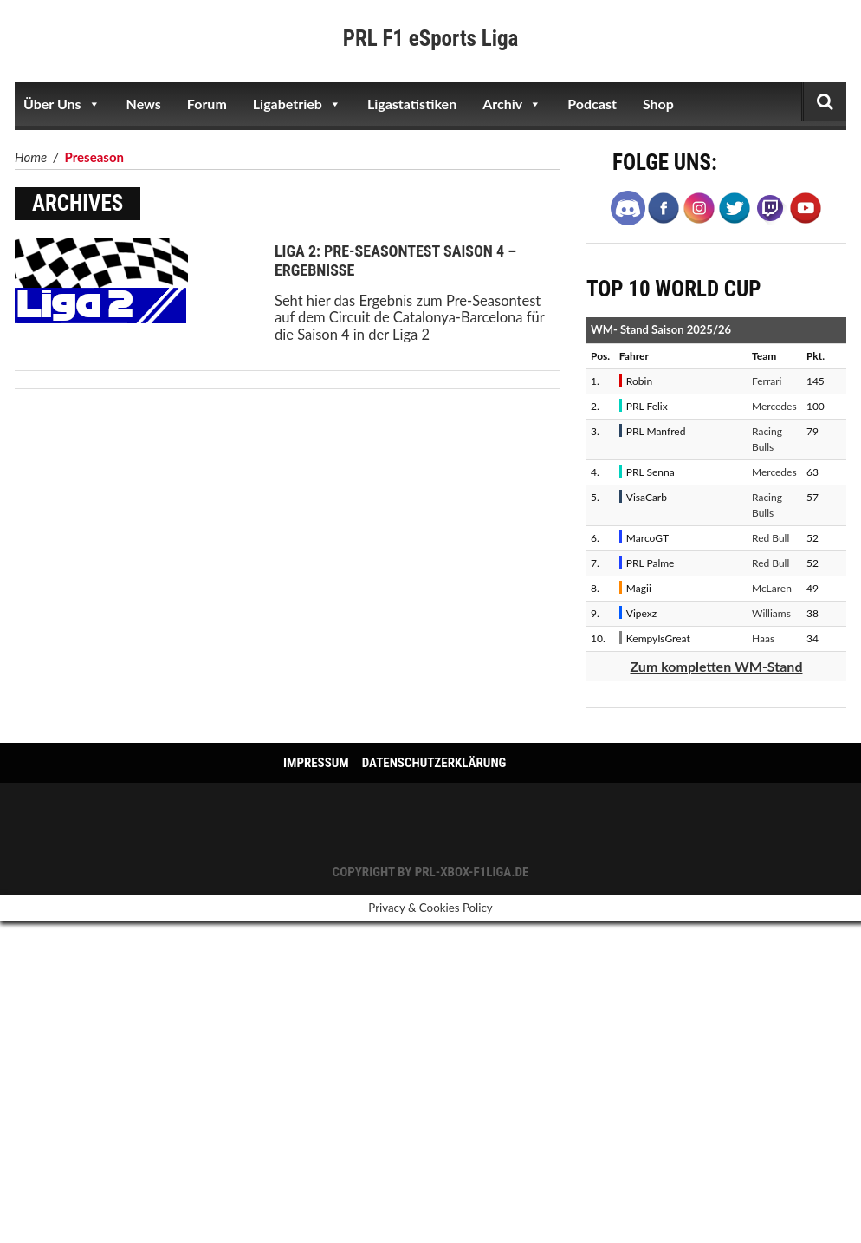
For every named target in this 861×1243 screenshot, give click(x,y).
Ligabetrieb (297, 104)
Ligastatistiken (411, 103)
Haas (763, 638)
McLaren (772, 588)
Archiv (511, 104)
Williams (771, 613)
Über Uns (61, 104)
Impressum (316, 763)
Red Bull (770, 537)
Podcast (592, 103)
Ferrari (766, 380)
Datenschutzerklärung (434, 763)
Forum (207, 103)
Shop (658, 103)
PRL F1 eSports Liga (431, 38)
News (143, 103)
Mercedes (774, 406)
